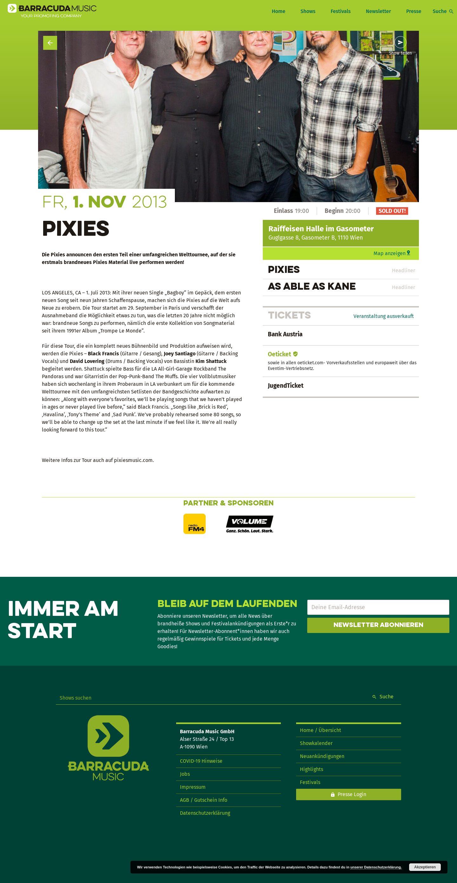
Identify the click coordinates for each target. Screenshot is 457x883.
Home (278, 11)
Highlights (311, 769)
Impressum (193, 787)
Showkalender (316, 743)
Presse (413, 11)
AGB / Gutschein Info (203, 800)
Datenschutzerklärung (205, 813)
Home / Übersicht (320, 730)
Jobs (185, 774)
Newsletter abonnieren (378, 625)
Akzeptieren (425, 867)
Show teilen (400, 53)
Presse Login (352, 794)
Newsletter (378, 11)
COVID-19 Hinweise (201, 761)
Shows (308, 11)
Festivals (341, 11)
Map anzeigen (390, 253)
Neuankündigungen (322, 756)
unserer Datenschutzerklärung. (376, 867)
